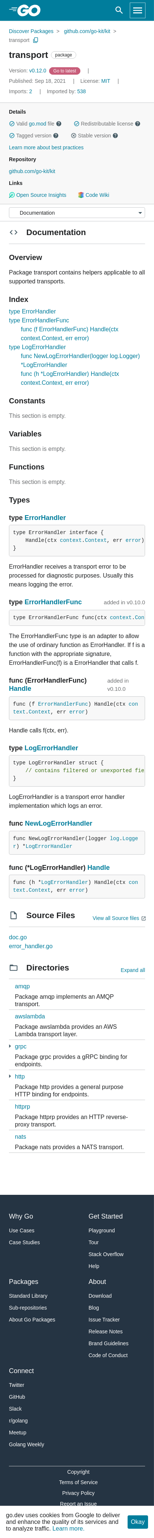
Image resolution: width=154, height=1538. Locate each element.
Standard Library (28, 1296)
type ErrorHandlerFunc (39, 320)
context (71, 540)
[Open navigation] (137, 10)
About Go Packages (32, 1320)
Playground (102, 1230)
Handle (20, 688)
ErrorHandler (45, 517)
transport (19, 40)
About (97, 1281)
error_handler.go (30, 946)
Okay (138, 1522)
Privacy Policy (78, 1493)
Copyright (78, 1472)
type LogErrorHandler (37, 347)
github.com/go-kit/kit (87, 31)
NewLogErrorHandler (58, 823)
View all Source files (116, 918)
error (133, 540)
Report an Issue (78, 1504)
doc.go (18, 937)
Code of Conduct (108, 1355)
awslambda (30, 1016)
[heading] (31, 10)
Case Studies (24, 1242)
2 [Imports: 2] (21, 91)
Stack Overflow (106, 1254)
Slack (15, 1409)
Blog (94, 1308)
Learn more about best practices (46, 147)
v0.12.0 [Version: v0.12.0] (28, 71)
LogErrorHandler (51, 748)
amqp (22, 986)
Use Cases (21, 1230)
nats (20, 1137)
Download (100, 1296)
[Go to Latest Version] (65, 71)
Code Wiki (93, 195)
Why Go (21, 1216)
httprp (22, 1106)
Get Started (106, 1216)
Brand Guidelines (108, 1343)
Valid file (35, 124)
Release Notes (106, 1331)
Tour (94, 1242)
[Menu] (77, 212)
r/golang (18, 1421)
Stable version (94, 136)
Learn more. (68, 1528)
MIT (105, 81)
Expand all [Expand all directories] (133, 970)
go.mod (37, 124)
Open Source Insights (37, 195)
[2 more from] (10, 1046)
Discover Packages (31, 31)
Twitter (16, 1385)
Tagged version (34, 136)
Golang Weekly (26, 1444)
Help (94, 1266)
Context (96, 540)
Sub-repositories (28, 1308)
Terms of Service (78, 1482)
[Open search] (119, 10)
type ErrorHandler (32, 311)
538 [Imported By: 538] (66, 91)
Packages (23, 1281)
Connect (21, 1371)
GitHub (17, 1397)
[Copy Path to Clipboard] (35, 40)
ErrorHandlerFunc (53, 602)
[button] (12, 124)
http (20, 1076)
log (114, 839)
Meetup (17, 1432)
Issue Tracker (104, 1320)
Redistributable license (107, 124)
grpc (20, 1046)
